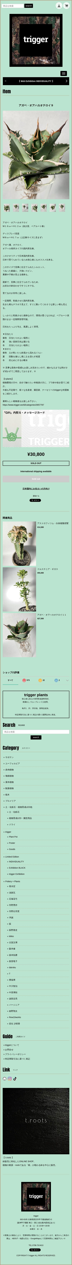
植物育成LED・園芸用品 (20, 818)
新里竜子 (13, 961)
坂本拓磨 (13, 955)
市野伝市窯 (14, 911)
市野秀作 (13, 905)
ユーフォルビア (12, 763)
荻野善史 (13, 930)
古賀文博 (13, 942)
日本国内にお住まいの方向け (36, 488)
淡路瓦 (12, 892)
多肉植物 (9, 769)
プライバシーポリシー (15, 1054)
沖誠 (11, 917)
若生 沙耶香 (14, 1023)
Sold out (36, 479)
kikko (11, 936)
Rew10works (15, 1017)
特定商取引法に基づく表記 (17, 1059)
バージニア (14, 1005)
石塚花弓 (13, 899)
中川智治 (13, 986)
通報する (36, 496)
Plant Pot (13, 837)
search (29, 6)
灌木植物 (9, 782)
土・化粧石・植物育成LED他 (18, 807)
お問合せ (9, 1049)
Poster (12, 843)
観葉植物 (9, 788)
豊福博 (12, 980)
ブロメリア (10, 801)
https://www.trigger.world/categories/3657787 (23, 405)
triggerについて (12, 1045)
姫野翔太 (13, 1011)
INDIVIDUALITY (16, 861)
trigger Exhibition (16, 874)
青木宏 (12, 886)
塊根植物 (9, 776)
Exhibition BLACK (17, 868)
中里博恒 (13, 992)
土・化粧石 (14, 812)
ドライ (12, 824)
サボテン (9, 757)
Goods (12, 849)
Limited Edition (12, 857)
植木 (7, 794)
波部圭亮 (13, 998)
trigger (8, 832)
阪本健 (12, 948)
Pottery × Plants (12, 881)
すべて (10, 680)
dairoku (12, 967)
